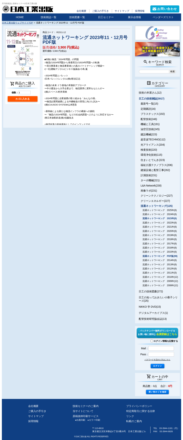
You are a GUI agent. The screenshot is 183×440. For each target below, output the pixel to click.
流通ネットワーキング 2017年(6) (159, 243)
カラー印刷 (92, 420)
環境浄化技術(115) (151, 154)
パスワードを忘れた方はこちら (157, 360)
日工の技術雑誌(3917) (151, 98)
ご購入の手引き (100, 11)
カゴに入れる (22, 98)
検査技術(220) (149, 149)
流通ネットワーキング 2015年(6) (159, 252)
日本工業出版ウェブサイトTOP (17, 22)
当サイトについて (83, 411)
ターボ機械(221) (150, 180)
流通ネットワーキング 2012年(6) (159, 268)
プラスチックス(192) (153, 113)
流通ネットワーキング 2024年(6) (159, 214)
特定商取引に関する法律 (140, 411)
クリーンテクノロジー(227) (157, 195)
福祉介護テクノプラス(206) (157, 165)
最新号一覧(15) (149, 103)
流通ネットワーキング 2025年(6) (159, 210)
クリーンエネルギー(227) (155, 200)
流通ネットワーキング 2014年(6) (159, 260)
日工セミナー (106, 17)
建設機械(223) (149, 134)
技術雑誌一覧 (48, 17)
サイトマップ (122, 11)
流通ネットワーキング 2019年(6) (159, 235)
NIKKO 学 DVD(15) (150, 306)
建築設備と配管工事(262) (155, 170)
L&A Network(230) (151, 185)
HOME (20, 17)
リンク (130, 416)
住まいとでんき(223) (153, 159)
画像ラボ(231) (149, 190)
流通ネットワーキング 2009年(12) (160, 281)
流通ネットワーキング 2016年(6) (159, 247)
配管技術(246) (149, 119)
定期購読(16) (148, 108)
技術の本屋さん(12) (150, 92)
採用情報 (140, 11)
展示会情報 (134, 17)
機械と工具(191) (150, 124)
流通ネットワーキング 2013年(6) (159, 264)
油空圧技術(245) (150, 129)
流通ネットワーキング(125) (157, 205)
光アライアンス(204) (153, 144)
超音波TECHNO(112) (153, 139)
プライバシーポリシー (139, 406)
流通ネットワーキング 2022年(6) (159, 222)
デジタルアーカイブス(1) (153, 312)
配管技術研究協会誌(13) (153, 318)
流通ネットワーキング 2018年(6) (159, 239)
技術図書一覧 (77, 17)
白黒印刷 (79, 420)
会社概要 (81, 11)
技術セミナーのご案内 (86, 406)
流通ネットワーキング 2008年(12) (160, 285)
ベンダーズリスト (163, 17)
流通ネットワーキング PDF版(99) (159, 256)
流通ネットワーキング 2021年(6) (159, 227)
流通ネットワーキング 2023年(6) (159, 218)
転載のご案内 (134, 421)
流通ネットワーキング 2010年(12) (160, 277)
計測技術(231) (149, 175)
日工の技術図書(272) (151, 291)
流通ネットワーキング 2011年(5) (159, 272)
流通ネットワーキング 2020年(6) (159, 231)
